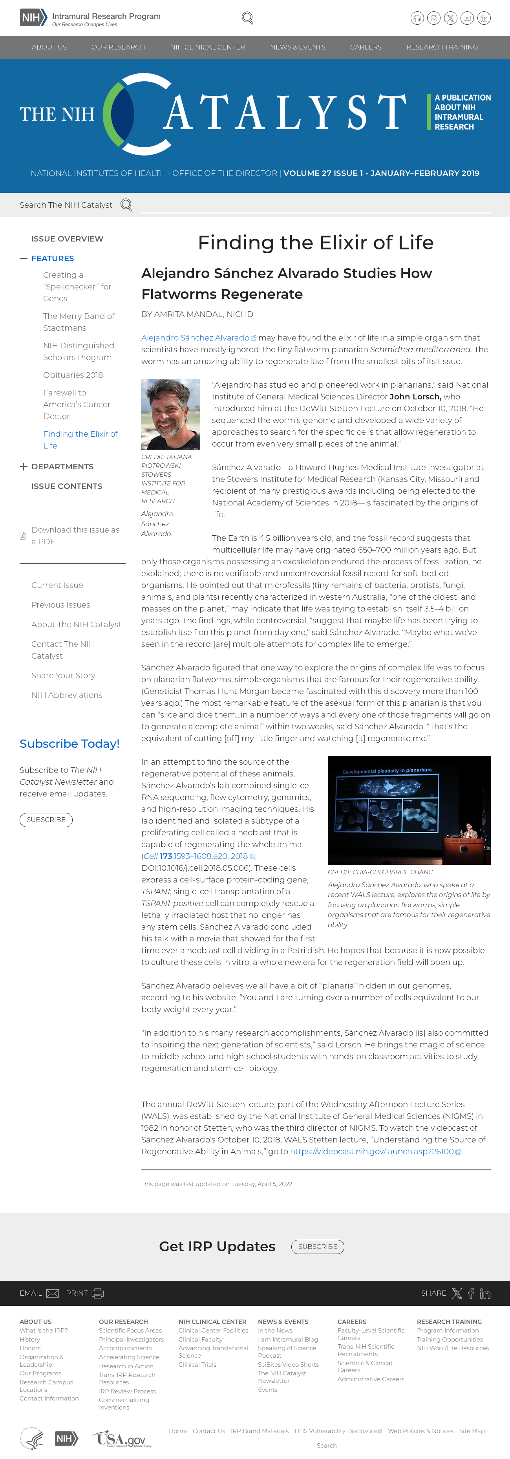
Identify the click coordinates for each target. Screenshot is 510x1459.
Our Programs (40, 1373)
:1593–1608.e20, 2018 (199, 856)
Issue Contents (66, 486)
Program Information (448, 1330)
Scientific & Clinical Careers (365, 1366)
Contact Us (209, 1431)
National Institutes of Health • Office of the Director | (255, 173)
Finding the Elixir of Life (80, 439)
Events (268, 1389)
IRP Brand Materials (260, 1431)
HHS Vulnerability (338, 1431)
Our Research (118, 47)
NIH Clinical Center (207, 47)
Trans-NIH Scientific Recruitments (366, 1350)
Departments (62, 466)
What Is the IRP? (44, 1330)
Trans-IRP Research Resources (127, 1378)
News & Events (297, 47)
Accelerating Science (129, 1357)
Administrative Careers (371, 1379)
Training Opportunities (450, 1339)
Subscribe (46, 820)
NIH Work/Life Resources (453, 1348)
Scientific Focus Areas (130, 1330)
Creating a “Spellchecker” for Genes (77, 286)
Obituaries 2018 (73, 375)
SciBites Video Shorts (288, 1364)
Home (178, 1431)
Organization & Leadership (42, 1360)
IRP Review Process (127, 1391)
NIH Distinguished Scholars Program (79, 351)
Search (327, 1445)
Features (52, 258)
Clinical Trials (197, 1364)
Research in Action (126, 1366)
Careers (366, 47)
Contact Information (49, 1398)
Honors (30, 1348)
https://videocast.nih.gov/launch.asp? (375, 1151)
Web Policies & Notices (420, 1431)
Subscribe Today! (70, 743)
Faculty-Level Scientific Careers (371, 1334)
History (30, 1339)
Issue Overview (67, 238)
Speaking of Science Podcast (287, 1351)
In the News (275, 1330)
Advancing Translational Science (214, 1351)
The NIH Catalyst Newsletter (282, 1376)
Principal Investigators (131, 1339)
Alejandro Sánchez (198, 337)
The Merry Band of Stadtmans (79, 322)
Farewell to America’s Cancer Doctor (77, 404)
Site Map (472, 1431)
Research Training (442, 47)
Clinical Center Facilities (213, 1330)
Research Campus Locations (46, 1385)
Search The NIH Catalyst (66, 205)
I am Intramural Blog (288, 1339)
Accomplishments (125, 1348)
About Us (49, 47)
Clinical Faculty (201, 1339)
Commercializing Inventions (124, 1403)
